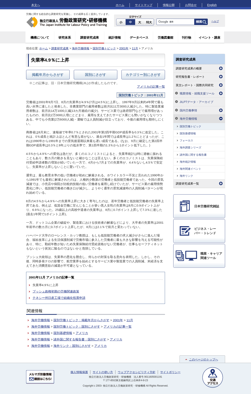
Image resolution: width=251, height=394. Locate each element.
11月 (135, 48)
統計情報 (114, 37)
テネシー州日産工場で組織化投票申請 (59, 298)
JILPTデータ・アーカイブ (196, 102)
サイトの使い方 (103, 372)
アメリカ (82, 333)
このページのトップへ (203, 359)
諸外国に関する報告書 (193, 154)
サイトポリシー (170, 372)
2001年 (124, 48)
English (212, 5)
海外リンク (186, 175)
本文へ (35, 5)
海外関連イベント (190, 168)
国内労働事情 (188, 110)
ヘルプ (215, 21)
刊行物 (186, 37)
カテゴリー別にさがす (143, 74)
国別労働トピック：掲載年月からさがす (81, 320)
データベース (139, 37)
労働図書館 (165, 37)
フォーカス (186, 140)
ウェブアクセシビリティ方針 (136, 372)
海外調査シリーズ (190, 147)
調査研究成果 (89, 37)
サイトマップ (143, 5)
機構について (39, 37)
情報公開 (169, 5)
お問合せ (191, 5)
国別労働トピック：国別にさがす (76, 326)
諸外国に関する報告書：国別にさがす (79, 339)
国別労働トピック (104, 48)
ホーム (120, 5)
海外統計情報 (188, 161)
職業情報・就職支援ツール (197, 93)
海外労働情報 (80, 48)
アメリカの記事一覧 (151, 86)
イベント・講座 (209, 37)
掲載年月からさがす (48, 74)
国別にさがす (95, 74)
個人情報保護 (79, 372)
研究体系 (64, 37)
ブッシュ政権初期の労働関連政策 (56, 291)
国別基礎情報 (62, 333)
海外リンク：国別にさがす (72, 345)
